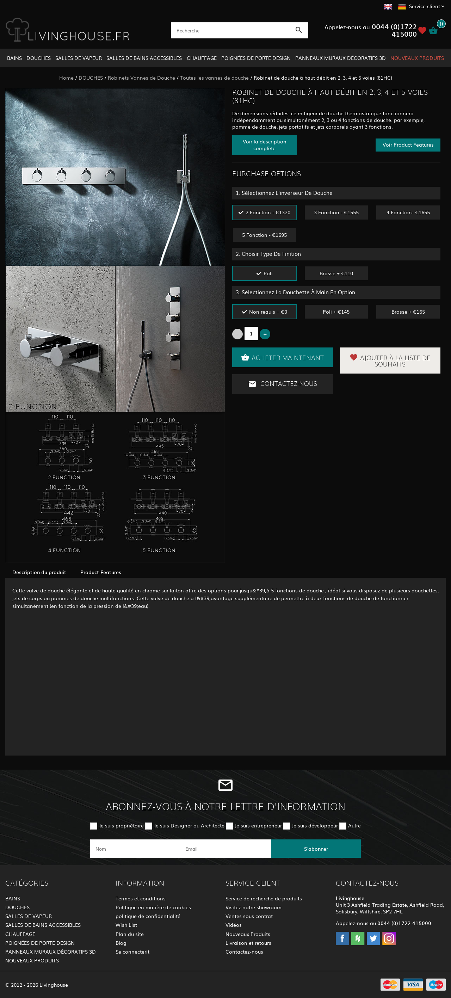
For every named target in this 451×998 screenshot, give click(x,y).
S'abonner (316, 848)
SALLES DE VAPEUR (78, 57)
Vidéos (234, 924)
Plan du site (130, 933)
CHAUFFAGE (202, 57)
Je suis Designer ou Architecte (189, 825)
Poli (268, 273)
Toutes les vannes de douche (214, 77)
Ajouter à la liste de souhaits (390, 360)
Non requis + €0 (268, 311)
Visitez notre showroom (254, 907)
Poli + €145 (336, 311)
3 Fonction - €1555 (336, 212)
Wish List (126, 924)
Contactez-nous (282, 384)
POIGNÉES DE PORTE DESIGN (256, 57)
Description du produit (39, 572)
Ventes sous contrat (249, 915)
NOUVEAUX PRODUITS (417, 57)
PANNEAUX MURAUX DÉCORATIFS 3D (340, 57)
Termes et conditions (141, 898)
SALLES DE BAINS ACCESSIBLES (144, 57)
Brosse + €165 (408, 311)
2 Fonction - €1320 (268, 212)
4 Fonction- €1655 (408, 212)
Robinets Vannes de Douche (141, 77)
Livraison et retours (248, 942)
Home (66, 77)
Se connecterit (132, 951)
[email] (225, 848)
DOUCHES (38, 57)
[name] (135, 848)
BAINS (14, 57)
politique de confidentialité (148, 915)
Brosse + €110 (336, 273)
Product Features (100, 572)
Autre (354, 825)
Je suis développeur (315, 825)
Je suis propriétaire (121, 825)
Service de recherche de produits (264, 898)
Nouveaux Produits (248, 933)
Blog (121, 942)
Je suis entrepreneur (258, 825)
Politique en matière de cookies (153, 907)
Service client (424, 6)
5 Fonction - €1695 (264, 234)
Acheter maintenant (282, 357)
